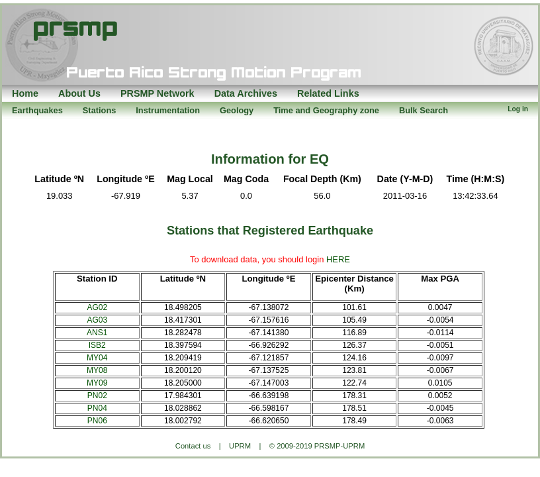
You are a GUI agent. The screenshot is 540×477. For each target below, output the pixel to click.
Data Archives (245, 93)
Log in (518, 109)
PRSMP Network (157, 93)
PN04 (97, 408)
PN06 (97, 420)
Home (25, 93)
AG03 (97, 320)
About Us (79, 93)
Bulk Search (423, 110)
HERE (338, 259)
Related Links (328, 93)
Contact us (192, 446)
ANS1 (97, 332)
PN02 (97, 395)
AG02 (97, 307)
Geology (236, 110)
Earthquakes (37, 110)
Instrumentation (168, 110)
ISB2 (97, 345)
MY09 (97, 383)
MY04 (97, 357)
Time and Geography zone (326, 110)
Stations (99, 110)
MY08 (97, 370)
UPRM (240, 446)
